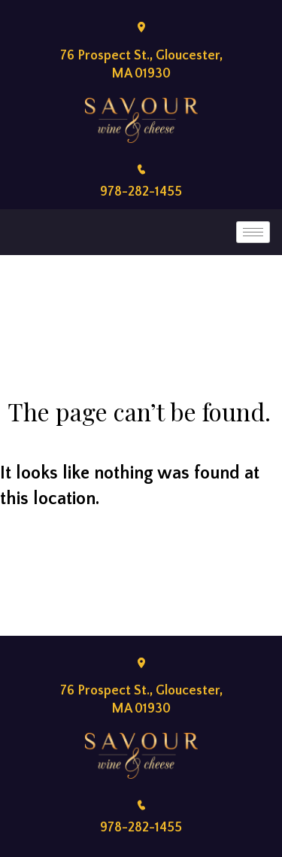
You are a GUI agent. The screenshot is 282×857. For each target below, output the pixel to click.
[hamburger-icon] (253, 232)
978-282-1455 (141, 191)
